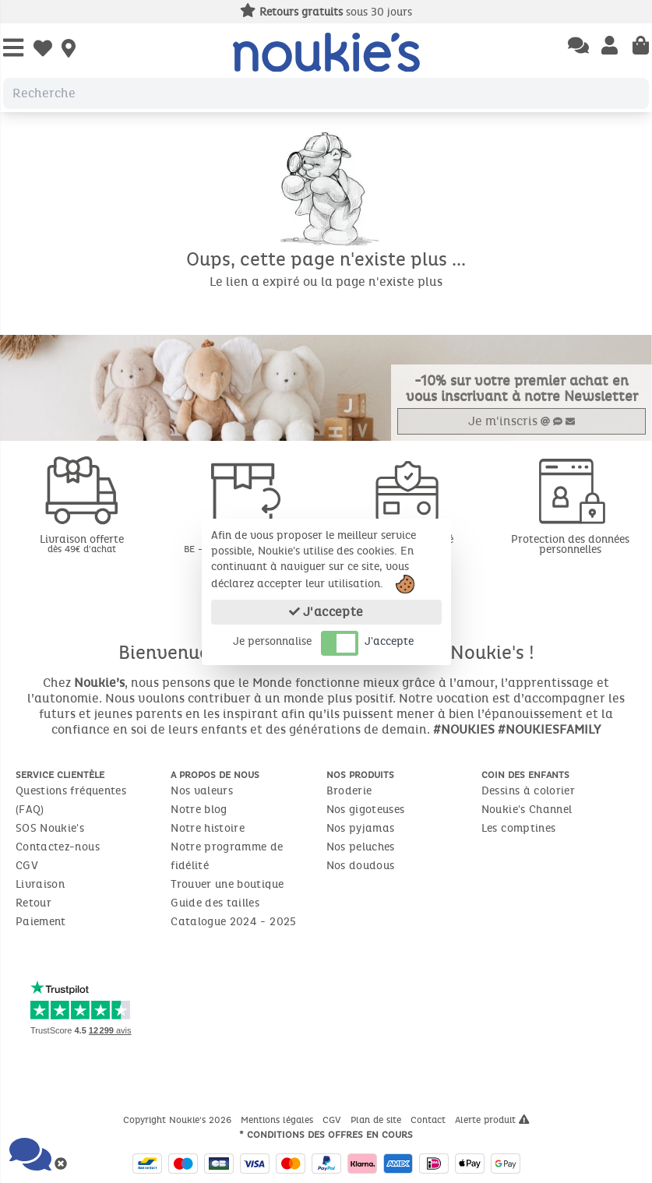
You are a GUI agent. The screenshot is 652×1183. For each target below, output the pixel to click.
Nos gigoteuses (365, 809)
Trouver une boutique (227, 884)
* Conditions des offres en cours (326, 1134)
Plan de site (377, 1119)
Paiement (41, 921)
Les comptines (518, 828)
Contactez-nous (58, 847)
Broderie (349, 790)
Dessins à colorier (528, 790)
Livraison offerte (81, 543)
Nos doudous (360, 865)
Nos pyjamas (360, 828)
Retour (33, 903)
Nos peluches (360, 847)
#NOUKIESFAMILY (549, 729)
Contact (430, 1119)
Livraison (40, 884)
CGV (27, 865)
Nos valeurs (202, 790)
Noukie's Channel (527, 809)
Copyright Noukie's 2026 (178, 1119)
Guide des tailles (215, 903)
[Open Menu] (13, 49)
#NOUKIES (464, 729)
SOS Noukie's (50, 828)
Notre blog (199, 809)
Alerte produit (492, 1119)
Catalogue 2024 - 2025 (233, 921)
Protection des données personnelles (570, 544)
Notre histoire (208, 828)
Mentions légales (278, 1119)
